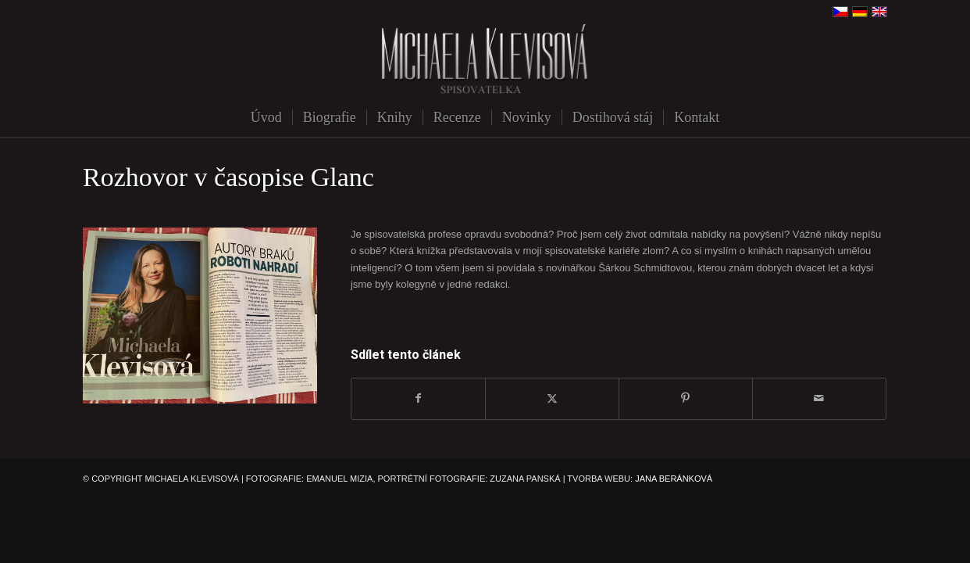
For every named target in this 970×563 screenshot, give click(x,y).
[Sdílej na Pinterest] (685, 398)
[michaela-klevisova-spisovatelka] (485, 60)
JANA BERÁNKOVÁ (673, 478)
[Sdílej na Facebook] (418, 398)
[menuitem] (266, 117)
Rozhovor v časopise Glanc (228, 177)
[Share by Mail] (819, 398)
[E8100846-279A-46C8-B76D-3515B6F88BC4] (200, 315)
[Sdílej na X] (552, 398)
